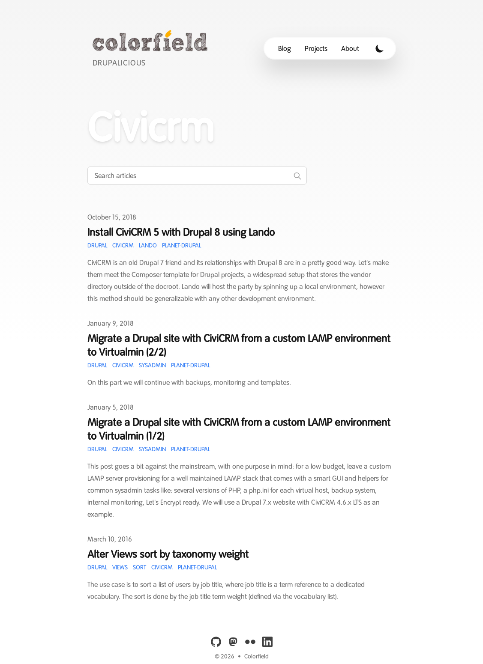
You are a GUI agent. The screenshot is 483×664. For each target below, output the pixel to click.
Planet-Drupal (181, 245)
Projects (316, 48)
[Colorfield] (152, 48)
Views (120, 567)
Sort (139, 567)
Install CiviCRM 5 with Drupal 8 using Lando (181, 232)
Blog (284, 48)
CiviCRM (123, 245)
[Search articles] (197, 176)
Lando (148, 245)
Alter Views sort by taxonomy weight (168, 554)
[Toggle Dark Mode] (380, 48)
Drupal (97, 245)
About (350, 48)
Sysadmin (152, 365)
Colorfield (256, 656)
